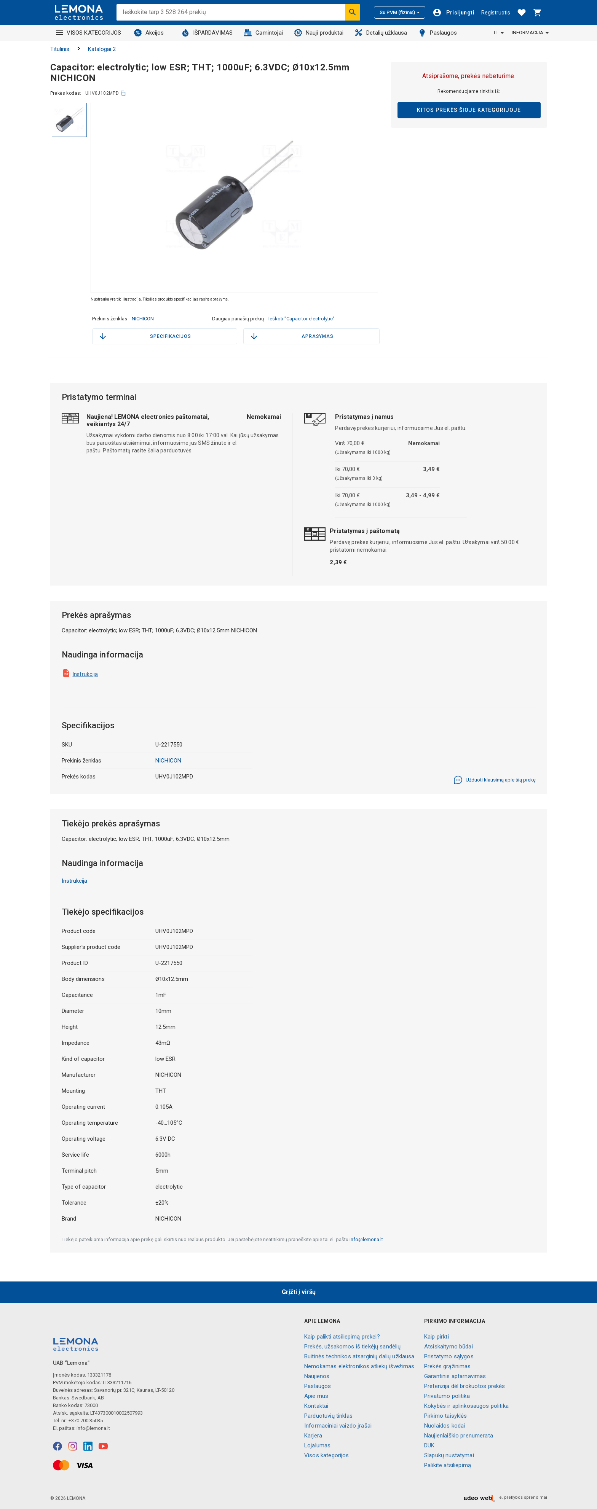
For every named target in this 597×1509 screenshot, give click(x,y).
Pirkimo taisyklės (445, 1415)
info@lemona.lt (366, 1239)
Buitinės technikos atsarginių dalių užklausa (359, 1356)
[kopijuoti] (123, 93)
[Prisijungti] (453, 13)
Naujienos (316, 1376)
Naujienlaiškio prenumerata (458, 1435)
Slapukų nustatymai (449, 1455)
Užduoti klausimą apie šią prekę (494, 780)
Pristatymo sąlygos (449, 1356)
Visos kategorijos (326, 1455)
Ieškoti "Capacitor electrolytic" (301, 319)
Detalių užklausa (381, 33)
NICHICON (143, 319)
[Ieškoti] (352, 12)
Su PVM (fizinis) (400, 12)
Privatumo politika (447, 1396)
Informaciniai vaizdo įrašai (338, 1425)
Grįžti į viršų (299, 1292)
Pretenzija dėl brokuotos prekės (464, 1386)
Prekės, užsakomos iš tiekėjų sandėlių (352, 1346)
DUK (429, 1445)
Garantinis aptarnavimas (455, 1376)
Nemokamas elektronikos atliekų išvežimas (359, 1366)
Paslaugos (437, 33)
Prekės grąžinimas (447, 1366)
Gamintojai (263, 33)
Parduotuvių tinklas (328, 1415)
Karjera (313, 1435)
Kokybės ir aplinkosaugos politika (466, 1405)
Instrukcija (85, 674)
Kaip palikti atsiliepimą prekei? (342, 1336)
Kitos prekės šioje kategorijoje (469, 110)
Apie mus (316, 1396)
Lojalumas (317, 1445)
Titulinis (59, 49)
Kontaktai (316, 1405)
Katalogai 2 (102, 49)
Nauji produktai (318, 33)
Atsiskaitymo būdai (448, 1346)
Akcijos (149, 33)
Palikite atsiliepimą (447, 1465)
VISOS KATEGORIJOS (88, 32)
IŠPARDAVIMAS (207, 33)
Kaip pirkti (436, 1336)
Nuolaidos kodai (444, 1425)
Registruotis (495, 13)
